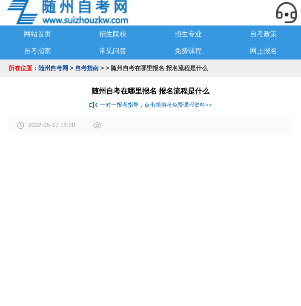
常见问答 (112, 50)
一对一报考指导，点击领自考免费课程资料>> (150, 105)
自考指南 (37, 50)
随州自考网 (53, 68)
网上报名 (263, 50)
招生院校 (112, 33)
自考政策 (263, 33)
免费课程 (188, 50)
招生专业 (188, 33)
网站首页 (37, 33)
